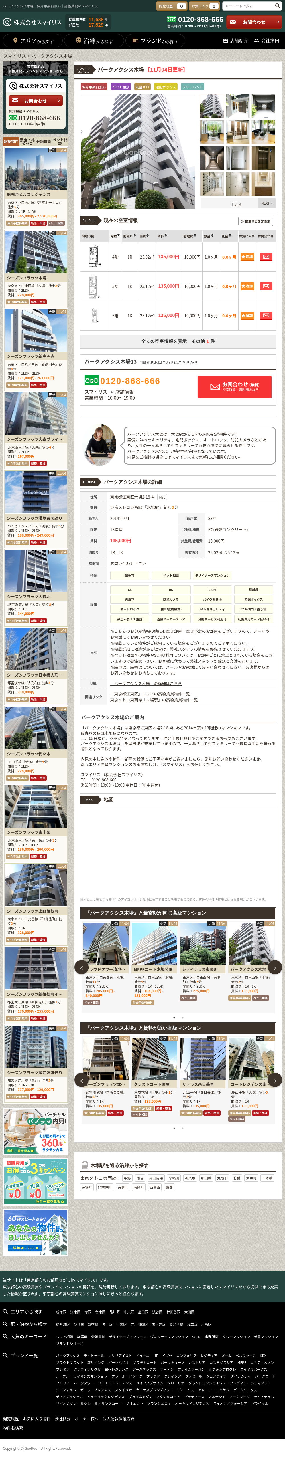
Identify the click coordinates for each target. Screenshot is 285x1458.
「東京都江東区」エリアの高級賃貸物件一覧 (150, 694)
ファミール (193, 1376)
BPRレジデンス (117, 1369)
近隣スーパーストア (171, 619)
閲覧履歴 (11, 1418)
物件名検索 (13, 1428)
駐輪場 (253, 589)
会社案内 (266, 40)
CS (130, 589)
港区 (87, 1311)
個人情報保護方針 (119, 1418)
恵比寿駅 (158, 1324)
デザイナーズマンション (212, 575)
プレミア (63, 1369)
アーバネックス (144, 1369)
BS (171, 589)
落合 (140, 1177)
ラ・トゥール (94, 1355)
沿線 (94, 40)
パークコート (265, 1376)
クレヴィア (238, 1382)
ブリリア (63, 1382)
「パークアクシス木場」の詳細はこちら (146, 683)
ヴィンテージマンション (169, 1336)
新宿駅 (93, 1324)
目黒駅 (121, 1324)
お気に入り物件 (37, 1418)
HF (156, 1355)
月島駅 (206, 1324)
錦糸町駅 (63, 1324)
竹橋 (236, 1177)
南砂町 (139, 1187)
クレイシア (172, 1376)
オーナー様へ (87, 1418)
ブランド (155, 40)
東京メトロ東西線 (126, 507)
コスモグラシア (221, 1362)
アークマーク (239, 1396)
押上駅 (107, 1324)
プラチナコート (145, 1362)
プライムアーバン (191, 1369)
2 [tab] (183, 1018)
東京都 (116, 497)
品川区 (114, 1311)
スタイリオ (123, 1389)
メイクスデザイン (149, 1382)
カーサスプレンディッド (154, 1389)
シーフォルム (66, 1389)
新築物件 (11, 141)
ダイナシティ (241, 1376)
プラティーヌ (194, 1396)
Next (275, 967)
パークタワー (84, 1382)
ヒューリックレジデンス (106, 1396)
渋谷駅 (79, 1324)
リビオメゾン (66, 1403)
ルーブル (62, 1376)
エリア (33, 40)
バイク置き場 (212, 599)
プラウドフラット (69, 1362)
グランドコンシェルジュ (207, 1382)
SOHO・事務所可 (205, 1336)
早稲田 (174, 1177)
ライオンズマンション (90, 1376)
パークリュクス (245, 1389)
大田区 (189, 1311)
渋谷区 (157, 1311)
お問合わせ (254, 22)
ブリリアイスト (120, 1355)
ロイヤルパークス (253, 1369)
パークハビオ (118, 1362)
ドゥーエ (143, 1355)
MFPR (242, 1362)
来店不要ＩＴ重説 (129, 619)
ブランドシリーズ (69, 1343)
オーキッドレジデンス (192, 1403)
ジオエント (134, 1403)
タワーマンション (236, 1336)
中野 (127, 1177)
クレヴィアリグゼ (87, 1369)
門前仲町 (105, 1187)
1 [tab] (174, 1018)
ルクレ (85, 1403)
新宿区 (61, 1311)
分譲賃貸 (43, 141)
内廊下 (130, 599)
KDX (263, 1355)
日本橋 (267, 1177)
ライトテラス (264, 1396)
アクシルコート (168, 1396)
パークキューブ (172, 1362)
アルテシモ (216, 1396)
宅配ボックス (253, 599)
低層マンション (266, 1336)
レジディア (209, 1355)
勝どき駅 (176, 1324)
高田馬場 (156, 1177)
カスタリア (196, 1362)
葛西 (169, 1187)
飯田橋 (206, 1177)
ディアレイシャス (69, 1396)
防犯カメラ (171, 599)
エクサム (222, 1389)
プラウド (153, 1376)
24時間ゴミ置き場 (253, 609)
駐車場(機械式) (171, 609)
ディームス (185, 1389)
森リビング (95, 1362)
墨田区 (143, 1311)
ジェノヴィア (216, 1376)
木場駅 (153, 507)
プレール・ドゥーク (126, 1376)
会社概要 (63, 1418)
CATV (212, 589)
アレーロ (205, 1389)
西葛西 (155, 1187)
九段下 (222, 1177)
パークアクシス (68, 1355)
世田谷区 (173, 1311)
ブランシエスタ (159, 1403)
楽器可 (130, 575)
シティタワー (261, 1382)
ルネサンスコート (108, 1403)
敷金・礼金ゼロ (27, 141)
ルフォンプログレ (222, 1369)
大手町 (251, 1177)
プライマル (259, 1403)
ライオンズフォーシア (230, 1403)
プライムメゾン (140, 1396)
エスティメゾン (262, 1362)
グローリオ (175, 1382)
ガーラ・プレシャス (95, 1389)
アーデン (167, 1369)
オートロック (129, 609)
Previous (81, 967)
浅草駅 (192, 1324)
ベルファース (246, 1355)
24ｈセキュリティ (212, 609)
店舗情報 (124, 391)
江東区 (128, 497)
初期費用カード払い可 (253, 619)
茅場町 (87, 1187)
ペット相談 (171, 575)
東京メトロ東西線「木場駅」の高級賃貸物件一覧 (154, 700)
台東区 (100, 1311)
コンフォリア (186, 1355)
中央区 (129, 1311)
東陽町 (122, 1187)
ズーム (226, 1355)
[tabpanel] (106, 967)
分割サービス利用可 (212, 619)
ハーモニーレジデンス (115, 1382)
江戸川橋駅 (139, 1324)
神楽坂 (190, 1177)
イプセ (167, 1355)
